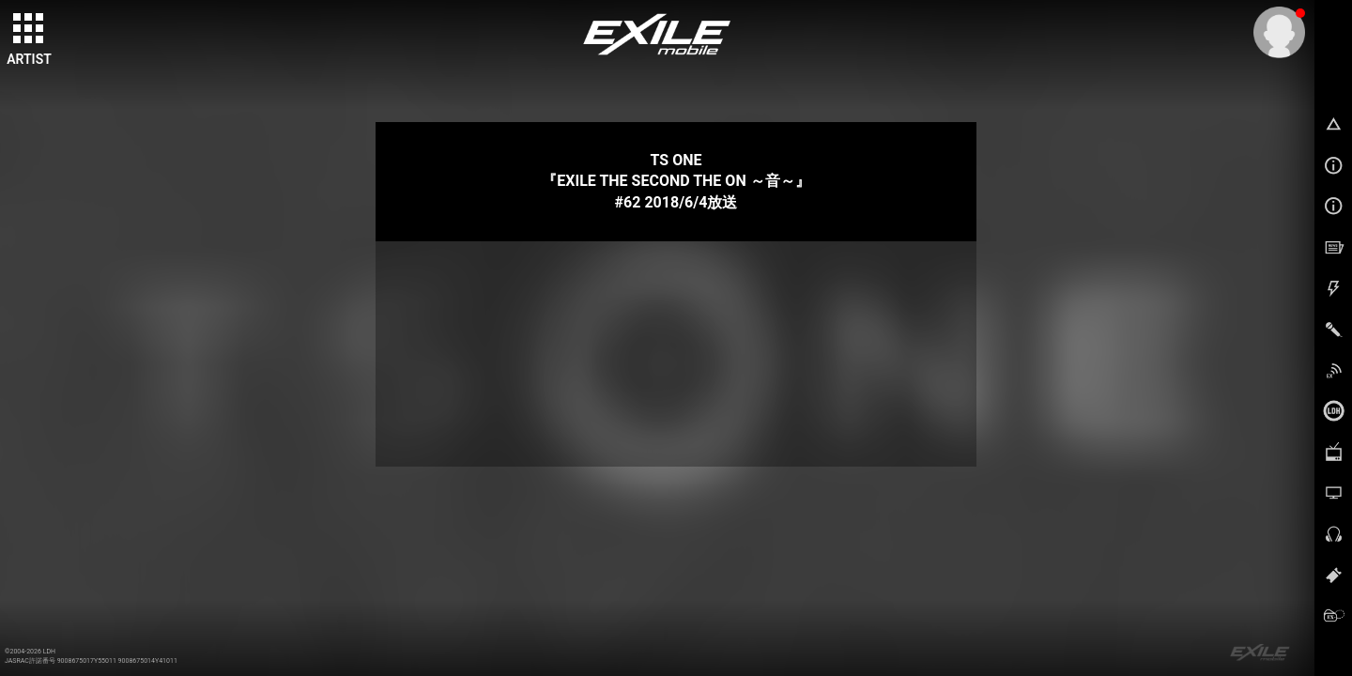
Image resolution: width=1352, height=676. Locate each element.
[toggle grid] (29, 29)
